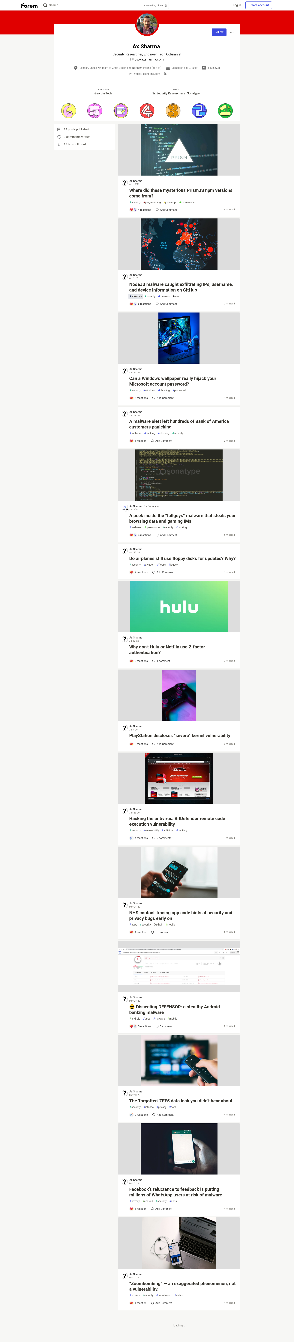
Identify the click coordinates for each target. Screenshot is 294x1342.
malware (164, 296)
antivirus (167, 830)
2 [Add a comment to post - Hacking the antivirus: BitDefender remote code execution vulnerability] (161, 838)
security (135, 202)
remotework (164, 1295)
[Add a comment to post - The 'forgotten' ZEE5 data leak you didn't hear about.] (138, 1114)
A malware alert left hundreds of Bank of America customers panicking (179, 424)
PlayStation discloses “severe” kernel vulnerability (179, 735)
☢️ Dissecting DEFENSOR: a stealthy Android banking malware (174, 1009)
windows (149, 390)
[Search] (45, 5)
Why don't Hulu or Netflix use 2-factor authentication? (167, 649)
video (178, 1295)
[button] (68, 110)
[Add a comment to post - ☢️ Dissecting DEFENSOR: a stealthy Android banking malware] (140, 1026)
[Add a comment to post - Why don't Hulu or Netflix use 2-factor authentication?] (138, 661)
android (135, 1019)
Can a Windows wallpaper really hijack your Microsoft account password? (172, 381)
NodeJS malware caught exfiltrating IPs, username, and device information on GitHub (181, 287)
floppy (161, 565)
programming (152, 202)
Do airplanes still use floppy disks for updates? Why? (182, 558)
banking (149, 433)
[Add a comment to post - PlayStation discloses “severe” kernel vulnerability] (138, 744)
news (177, 296)
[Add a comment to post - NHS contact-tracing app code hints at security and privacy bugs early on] (138, 932)
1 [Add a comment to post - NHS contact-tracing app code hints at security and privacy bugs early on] (159, 932)
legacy (173, 565)
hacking (181, 527)
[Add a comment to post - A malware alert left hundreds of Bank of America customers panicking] (138, 440)
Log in (237, 5)
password (179, 390)
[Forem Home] (29, 5)
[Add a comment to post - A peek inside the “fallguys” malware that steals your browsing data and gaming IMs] (140, 535)
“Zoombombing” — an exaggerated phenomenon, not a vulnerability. (182, 1286)
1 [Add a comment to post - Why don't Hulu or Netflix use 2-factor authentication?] (161, 661)
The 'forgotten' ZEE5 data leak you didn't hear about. (181, 1101)
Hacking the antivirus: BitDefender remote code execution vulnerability (177, 821)
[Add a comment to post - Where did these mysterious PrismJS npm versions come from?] (140, 209)
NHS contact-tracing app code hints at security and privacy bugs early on (180, 915)
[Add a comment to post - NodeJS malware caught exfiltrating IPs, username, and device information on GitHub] (140, 304)
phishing (164, 390)
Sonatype (153, 506)
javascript (170, 202)
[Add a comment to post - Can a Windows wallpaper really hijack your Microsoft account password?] (138, 398)
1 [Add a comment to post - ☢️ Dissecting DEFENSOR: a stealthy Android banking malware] (164, 1026)
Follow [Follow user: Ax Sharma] (219, 32)
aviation (148, 565)
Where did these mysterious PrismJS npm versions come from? (180, 193)
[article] (179, 174)
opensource (187, 202)
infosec (148, 1107)
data (172, 1107)
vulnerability (151, 830)
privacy (161, 1107)
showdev (136, 296)
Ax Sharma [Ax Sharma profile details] (135, 180)
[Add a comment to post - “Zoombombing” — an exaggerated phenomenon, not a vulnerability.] (138, 1303)
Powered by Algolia (155, 5)
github (158, 925)
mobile (170, 925)
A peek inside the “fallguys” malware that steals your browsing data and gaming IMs (182, 518)
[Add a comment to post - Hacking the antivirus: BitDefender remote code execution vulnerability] (138, 838)
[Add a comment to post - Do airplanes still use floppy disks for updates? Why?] (138, 572)
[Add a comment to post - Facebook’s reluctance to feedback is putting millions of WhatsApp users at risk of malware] (138, 1208)
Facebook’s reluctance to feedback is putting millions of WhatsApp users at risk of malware (175, 1192)
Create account (258, 5)
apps (133, 925)
